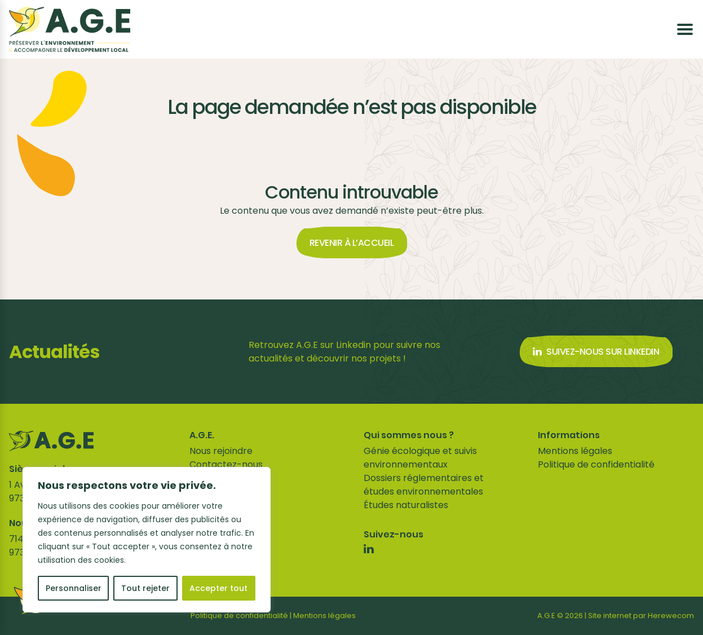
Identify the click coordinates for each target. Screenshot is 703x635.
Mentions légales (575, 450)
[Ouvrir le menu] (685, 29)
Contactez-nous (226, 464)
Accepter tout (218, 588)
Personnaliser (73, 588)
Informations (569, 435)
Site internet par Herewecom (641, 615)
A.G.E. (201, 435)
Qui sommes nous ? (409, 435)
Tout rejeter (145, 588)
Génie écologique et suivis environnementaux (420, 457)
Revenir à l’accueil (352, 242)
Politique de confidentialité (596, 464)
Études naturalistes (406, 505)
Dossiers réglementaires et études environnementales (424, 484)
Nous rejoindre (221, 450)
